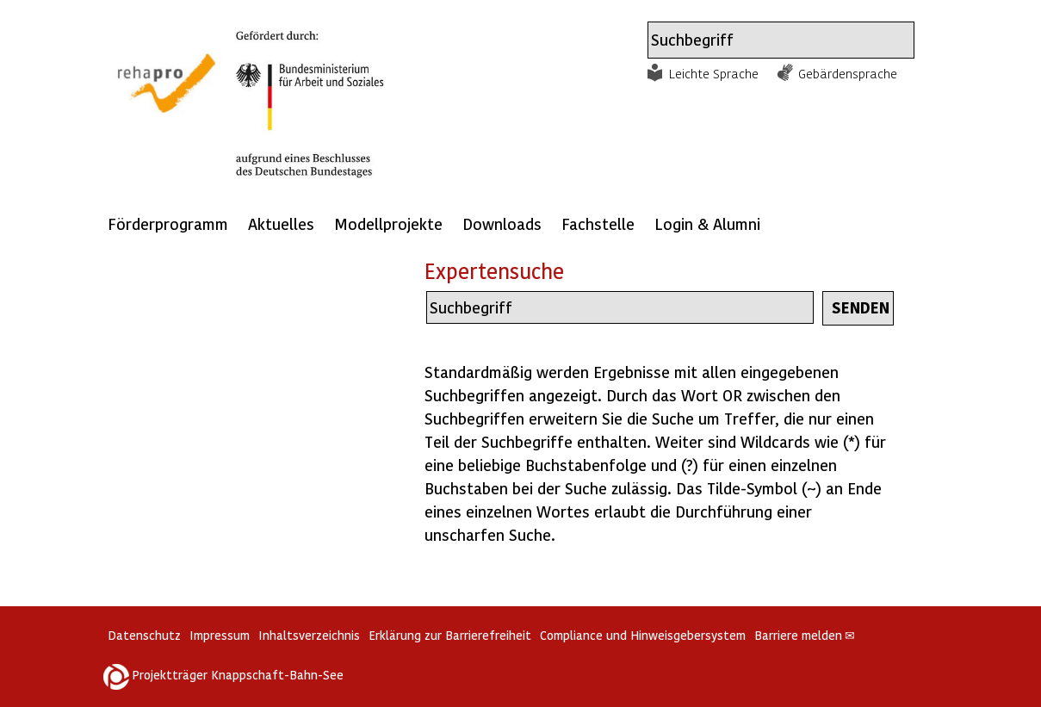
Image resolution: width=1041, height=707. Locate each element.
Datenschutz (144, 635)
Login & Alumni (707, 223)
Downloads (502, 223)
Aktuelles (281, 223)
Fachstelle (598, 223)
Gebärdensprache (847, 73)
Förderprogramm (168, 223)
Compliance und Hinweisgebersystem (643, 635)
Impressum (219, 635)
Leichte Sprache (714, 73)
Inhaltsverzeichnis (309, 635)
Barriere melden (805, 635)
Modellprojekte (388, 223)
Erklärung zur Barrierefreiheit (450, 635)
